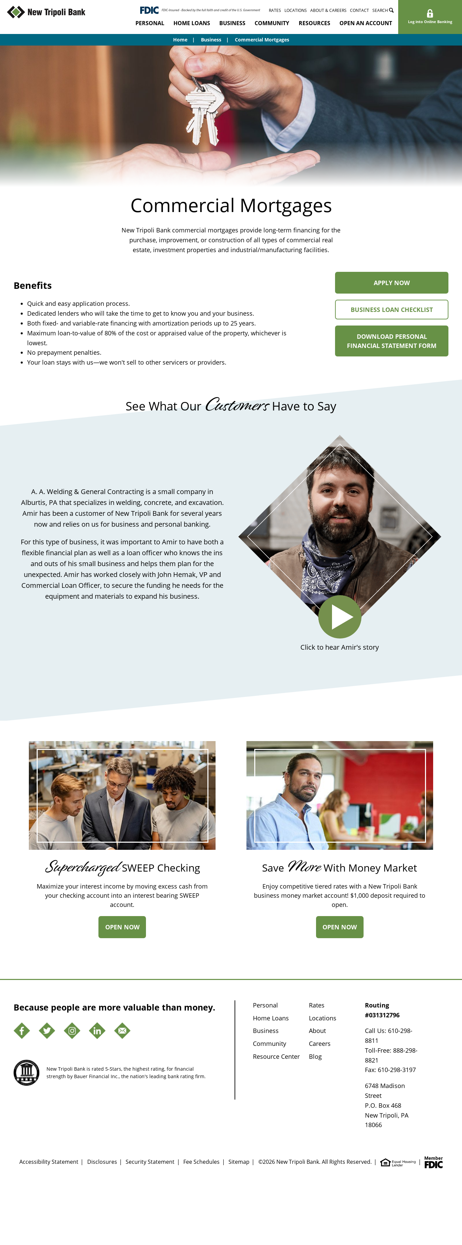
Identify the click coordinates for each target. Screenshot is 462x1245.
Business (232, 23)
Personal (149, 23)
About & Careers (328, 10)
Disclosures (102, 1161)
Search (383, 10)
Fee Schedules (201, 1161)
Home (180, 39)
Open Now (125, 930)
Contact (359, 10)
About (317, 1031)
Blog (315, 1056)
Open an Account (365, 23)
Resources (314, 23)
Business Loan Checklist (399, 312)
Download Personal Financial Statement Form (397, 344)
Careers (320, 1043)
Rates (275, 10)
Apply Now (406, 286)
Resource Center (276, 1056)
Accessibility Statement (48, 1161)
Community (272, 23)
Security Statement (150, 1161)
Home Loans (191, 23)
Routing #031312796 (382, 1010)
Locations (295, 10)
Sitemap (239, 1161)
